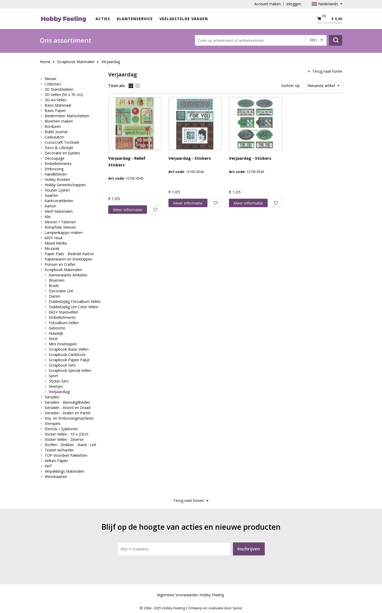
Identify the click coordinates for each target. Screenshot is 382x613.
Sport (53, 375)
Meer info (127, 209)
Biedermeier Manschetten (67, 115)
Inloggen (293, 3)
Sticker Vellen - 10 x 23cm (66, 434)
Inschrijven (248, 549)
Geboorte (57, 328)
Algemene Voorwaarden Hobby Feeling (190, 594)
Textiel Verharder (59, 450)
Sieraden (52, 396)
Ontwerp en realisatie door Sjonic (215, 608)
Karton (50, 205)
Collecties (53, 83)
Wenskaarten (56, 476)
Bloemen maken (59, 121)
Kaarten (51, 195)
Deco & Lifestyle (59, 147)
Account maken (267, 3)
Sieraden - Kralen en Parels (68, 412)
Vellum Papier (56, 460)
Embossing (54, 168)
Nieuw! (50, 78)
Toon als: (116, 85)
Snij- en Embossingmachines (69, 418)
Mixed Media (56, 243)
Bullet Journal (56, 131)
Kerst (53, 338)
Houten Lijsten (57, 190)
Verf (48, 465)
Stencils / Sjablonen (61, 428)
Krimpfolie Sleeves (60, 227)
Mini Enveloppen (63, 343)
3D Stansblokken (59, 89)
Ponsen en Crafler (60, 264)
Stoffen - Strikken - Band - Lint (70, 444)
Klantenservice (135, 18)
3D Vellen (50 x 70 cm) (64, 94)
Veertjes (56, 386)
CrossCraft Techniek (62, 142)
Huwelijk (56, 333)
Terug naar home (327, 71)
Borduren (53, 126)
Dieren (54, 296)
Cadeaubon (54, 137)
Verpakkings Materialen (64, 471)
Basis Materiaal (58, 105)
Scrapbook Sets (62, 365)
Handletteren (56, 174)
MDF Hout (54, 237)
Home (45, 61)
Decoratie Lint (61, 290)
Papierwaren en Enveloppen (68, 259)
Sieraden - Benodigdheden (67, 402)
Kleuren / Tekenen (60, 221)
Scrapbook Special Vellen (70, 370)
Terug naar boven (188, 500)
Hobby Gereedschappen (65, 184)
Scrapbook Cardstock (67, 354)
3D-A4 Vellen (56, 99)
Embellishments (58, 163)
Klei (48, 216)
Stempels (52, 423)
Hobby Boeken (57, 179)
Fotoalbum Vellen (64, 322)
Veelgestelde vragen (183, 18)
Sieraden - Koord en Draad (67, 407)
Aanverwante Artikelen (68, 274)
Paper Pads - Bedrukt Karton (69, 253)
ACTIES (103, 18)
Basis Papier (55, 110)
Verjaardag (110, 61)
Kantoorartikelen (59, 200)
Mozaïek (52, 248)
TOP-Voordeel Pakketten (66, 455)
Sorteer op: (290, 85)
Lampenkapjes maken (64, 232)
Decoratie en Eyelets (62, 152)
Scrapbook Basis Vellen (69, 349)
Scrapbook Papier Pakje (69, 359)
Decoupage (54, 158)
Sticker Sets (59, 381)
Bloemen (56, 280)
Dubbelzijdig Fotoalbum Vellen (75, 301)
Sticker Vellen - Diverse (64, 439)
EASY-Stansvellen (63, 312)
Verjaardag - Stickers (189, 158)
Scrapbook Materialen (76, 61)
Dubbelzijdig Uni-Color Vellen (73, 306)
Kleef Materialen (59, 211)
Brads (54, 285)
